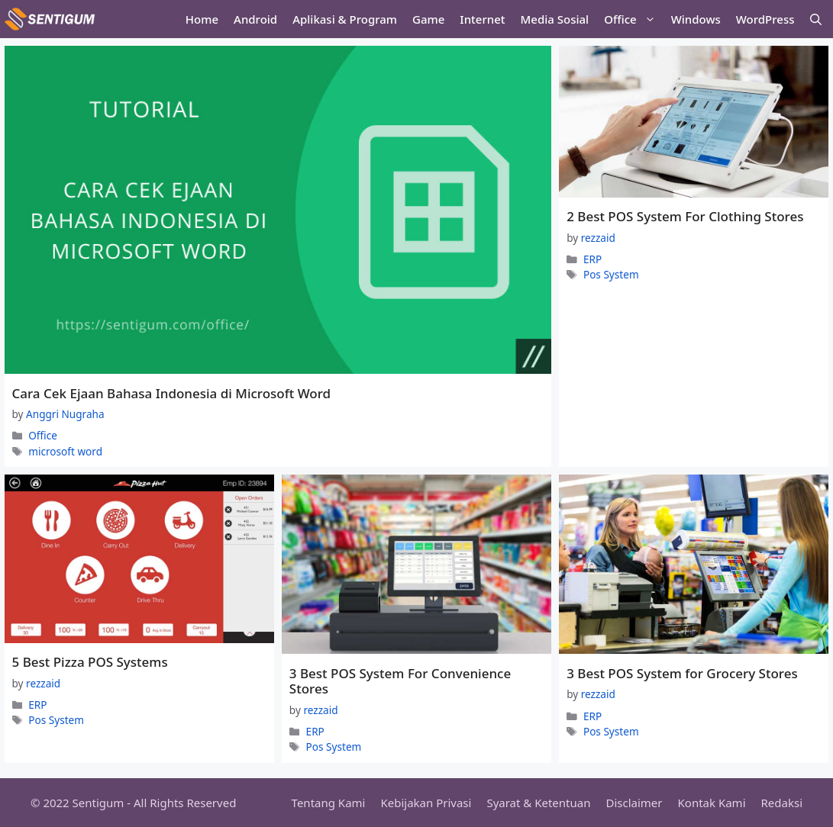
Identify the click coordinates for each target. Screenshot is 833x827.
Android (255, 19)
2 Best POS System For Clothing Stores (685, 216)
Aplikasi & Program (344, 19)
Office (633, 19)
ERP (592, 259)
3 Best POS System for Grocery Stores (682, 673)
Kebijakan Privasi (425, 802)
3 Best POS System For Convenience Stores (400, 680)
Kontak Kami (712, 802)
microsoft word (65, 451)
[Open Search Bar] (815, 19)
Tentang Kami (329, 802)
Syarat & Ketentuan (538, 802)
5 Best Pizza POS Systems (90, 662)
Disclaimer (633, 802)
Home (202, 19)
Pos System (611, 274)
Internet (482, 19)
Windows (696, 19)
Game (428, 19)
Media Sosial (555, 19)
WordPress (765, 19)
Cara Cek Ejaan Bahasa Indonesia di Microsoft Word (171, 393)
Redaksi (782, 802)
